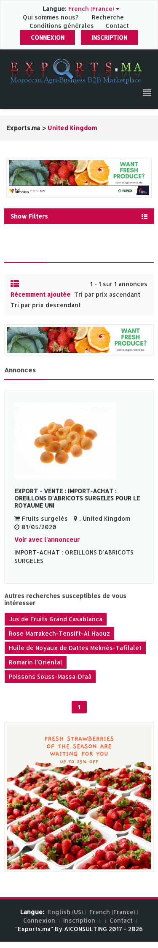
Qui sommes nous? (51, 17)
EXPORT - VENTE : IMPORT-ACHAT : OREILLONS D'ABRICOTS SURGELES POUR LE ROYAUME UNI (77, 498)
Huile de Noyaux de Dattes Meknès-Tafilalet (75, 647)
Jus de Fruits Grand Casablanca (55, 619)
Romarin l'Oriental (35, 662)
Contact (117, 25)
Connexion (47, 37)
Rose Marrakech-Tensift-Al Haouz (59, 633)
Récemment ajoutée (40, 294)
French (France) (112, 911)
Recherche (108, 17)
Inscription (109, 37)
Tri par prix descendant (46, 305)
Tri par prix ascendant (107, 294)
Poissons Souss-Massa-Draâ (50, 676)
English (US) (65, 911)
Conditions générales (62, 25)
